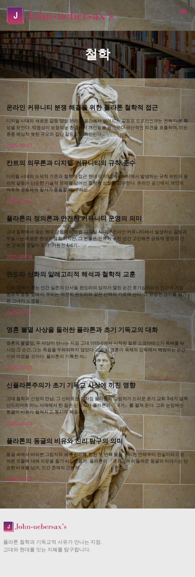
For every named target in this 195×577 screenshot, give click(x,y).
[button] (183, 11)
